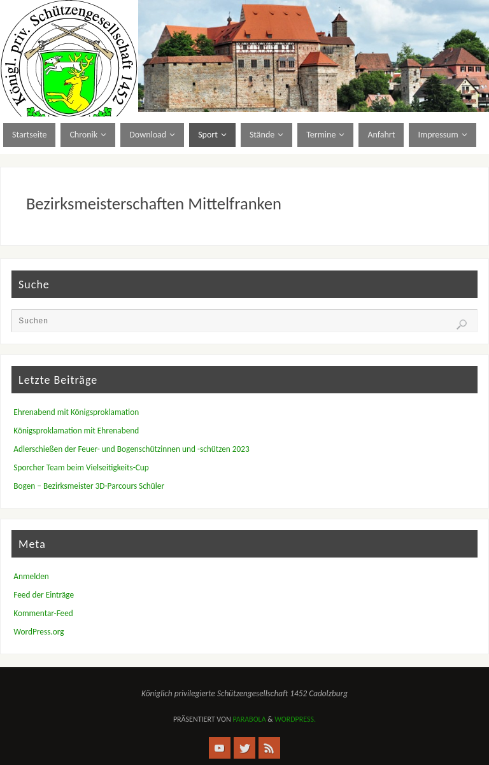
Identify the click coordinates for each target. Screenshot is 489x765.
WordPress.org (38, 631)
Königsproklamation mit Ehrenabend (76, 430)
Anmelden (31, 576)
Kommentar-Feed (43, 613)
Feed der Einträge (43, 594)
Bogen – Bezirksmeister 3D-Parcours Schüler (88, 486)
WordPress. (295, 719)
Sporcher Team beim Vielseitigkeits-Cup (80, 467)
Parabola (249, 719)
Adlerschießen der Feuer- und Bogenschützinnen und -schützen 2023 (131, 449)
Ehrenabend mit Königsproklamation (76, 412)
